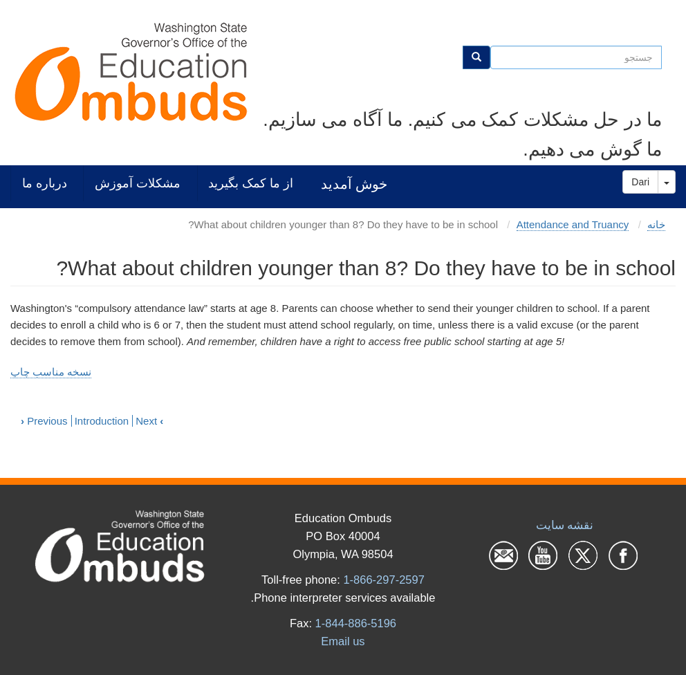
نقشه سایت (565, 525)
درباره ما (44, 183)
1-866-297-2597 (383, 579)
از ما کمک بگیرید (250, 183)
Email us (342, 641)
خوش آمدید (354, 183)
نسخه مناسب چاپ (50, 372)
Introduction (102, 421)
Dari (640, 181)
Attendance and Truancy (573, 224)
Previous (44, 421)
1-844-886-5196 (355, 623)
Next (149, 421)
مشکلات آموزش (137, 183)
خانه (656, 224)
